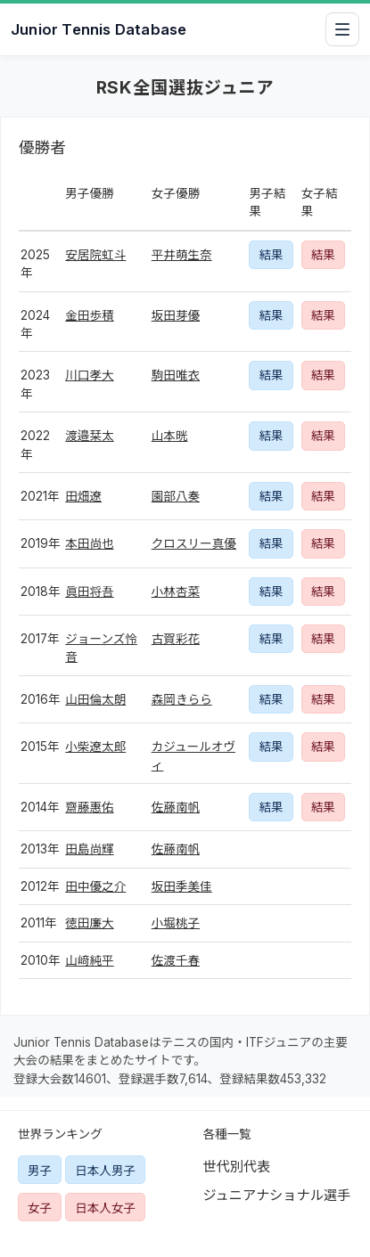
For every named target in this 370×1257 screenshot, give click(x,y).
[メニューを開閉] (342, 29)
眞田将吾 (89, 591)
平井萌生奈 (182, 255)
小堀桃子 (176, 923)
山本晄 (170, 436)
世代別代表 (237, 1166)
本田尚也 (89, 543)
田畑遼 (83, 496)
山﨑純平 (89, 960)
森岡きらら (182, 699)
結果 (271, 255)
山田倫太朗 (95, 699)
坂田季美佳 (182, 886)
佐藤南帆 (176, 807)
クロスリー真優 (194, 543)
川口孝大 (89, 375)
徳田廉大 (89, 923)
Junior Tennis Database (98, 29)
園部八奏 (176, 496)
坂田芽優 (176, 315)
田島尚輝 (89, 849)
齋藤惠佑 (89, 807)
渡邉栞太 (89, 436)
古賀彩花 (176, 639)
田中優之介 (95, 886)
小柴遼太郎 (95, 746)
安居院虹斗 (95, 255)
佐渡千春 (176, 960)
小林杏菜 (176, 591)
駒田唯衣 (176, 375)
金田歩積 (89, 315)
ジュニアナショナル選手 (277, 1195)
